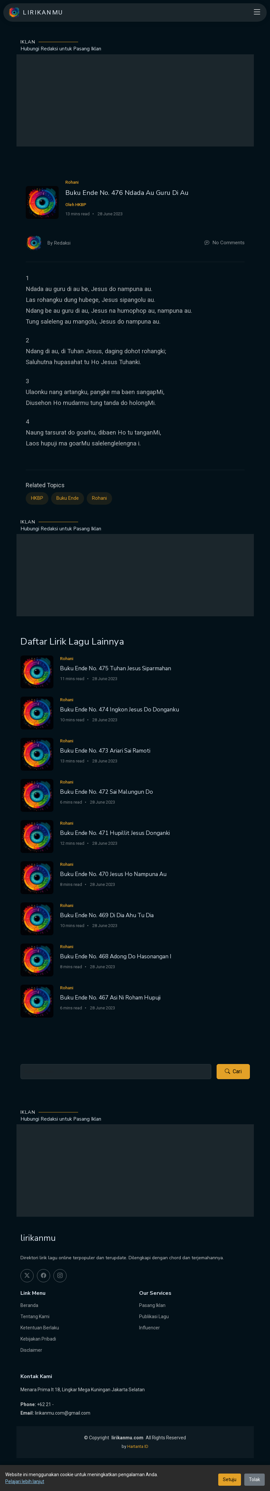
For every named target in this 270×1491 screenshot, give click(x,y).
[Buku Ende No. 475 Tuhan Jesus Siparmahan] (36, 671)
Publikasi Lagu (154, 1316)
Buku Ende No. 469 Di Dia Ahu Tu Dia (107, 915)
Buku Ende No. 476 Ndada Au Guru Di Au (127, 192)
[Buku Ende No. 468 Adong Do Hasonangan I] (36, 959)
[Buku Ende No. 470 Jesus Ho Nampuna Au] (36, 877)
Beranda (29, 1305)
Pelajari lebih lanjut (24, 1481)
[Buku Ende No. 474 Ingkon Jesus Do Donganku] (36, 712)
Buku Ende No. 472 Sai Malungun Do (106, 792)
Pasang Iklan (152, 1305)
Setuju (229, 1479)
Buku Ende (67, 498)
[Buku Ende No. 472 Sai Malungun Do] (36, 795)
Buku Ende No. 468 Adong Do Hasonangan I (115, 956)
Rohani (99, 498)
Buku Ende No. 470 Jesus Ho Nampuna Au (113, 874)
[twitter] (27, 1275)
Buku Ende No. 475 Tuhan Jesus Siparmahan (115, 668)
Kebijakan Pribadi (38, 1339)
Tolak (254, 1479)
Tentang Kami (34, 1316)
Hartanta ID (137, 1446)
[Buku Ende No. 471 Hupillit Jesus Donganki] (36, 836)
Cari (233, 1072)
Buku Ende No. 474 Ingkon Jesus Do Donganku (119, 709)
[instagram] (60, 1275)
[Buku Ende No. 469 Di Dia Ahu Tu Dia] (36, 918)
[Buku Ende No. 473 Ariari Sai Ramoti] (36, 754)
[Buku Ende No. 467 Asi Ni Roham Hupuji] (36, 1001)
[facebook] (43, 1275)
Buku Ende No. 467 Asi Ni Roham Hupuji (110, 997)
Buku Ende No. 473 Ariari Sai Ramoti (105, 751)
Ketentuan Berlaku (39, 1327)
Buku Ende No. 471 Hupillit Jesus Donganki (115, 833)
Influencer (149, 1327)
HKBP (37, 498)
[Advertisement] (135, 100)
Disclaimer (31, 1350)
